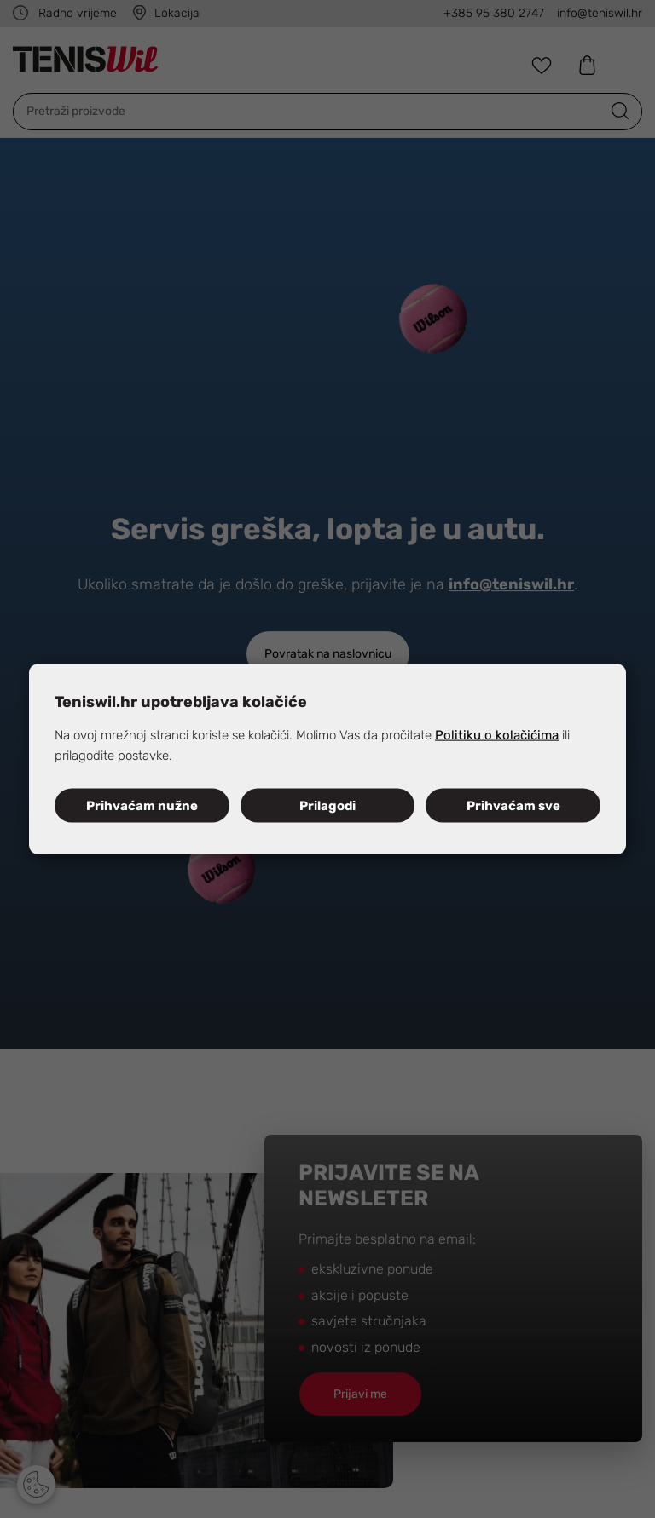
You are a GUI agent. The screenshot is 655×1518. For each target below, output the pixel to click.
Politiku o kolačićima (497, 734)
